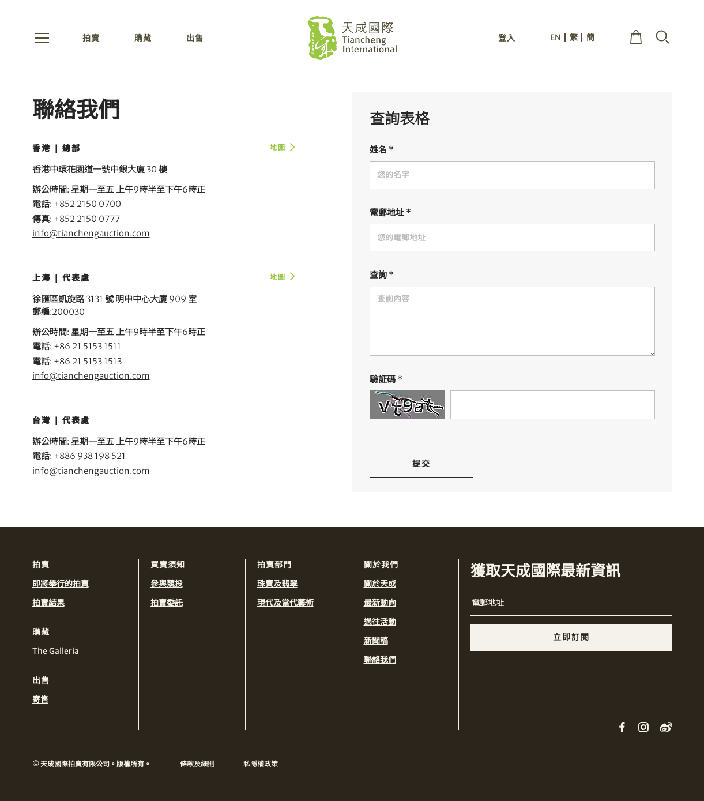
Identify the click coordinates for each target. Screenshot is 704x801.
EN (555, 38)
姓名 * (382, 149)
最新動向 (380, 602)
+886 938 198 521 (90, 455)
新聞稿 (376, 640)
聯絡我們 (380, 660)
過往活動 (380, 621)
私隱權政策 (260, 763)
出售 (195, 39)
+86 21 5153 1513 (88, 361)
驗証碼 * (386, 379)
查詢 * (382, 274)
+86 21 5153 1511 (87, 346)
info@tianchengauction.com (91, 233)
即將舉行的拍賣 (60, 583)
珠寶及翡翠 (277, 583)
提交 (421, 463)
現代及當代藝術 (285, 602)
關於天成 (380, 583)
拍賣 (91, 39)
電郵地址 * (390, 212)
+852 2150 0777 (87, 218)
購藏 (143, 39)
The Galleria (55, 651)
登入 (506, 39)
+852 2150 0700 (87, 203)
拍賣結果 (48, 602)
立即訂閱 (571, 637)
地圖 (278, 147)
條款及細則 (197, 763)
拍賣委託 (166, 602)
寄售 (40, 699)
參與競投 (166, 583)
